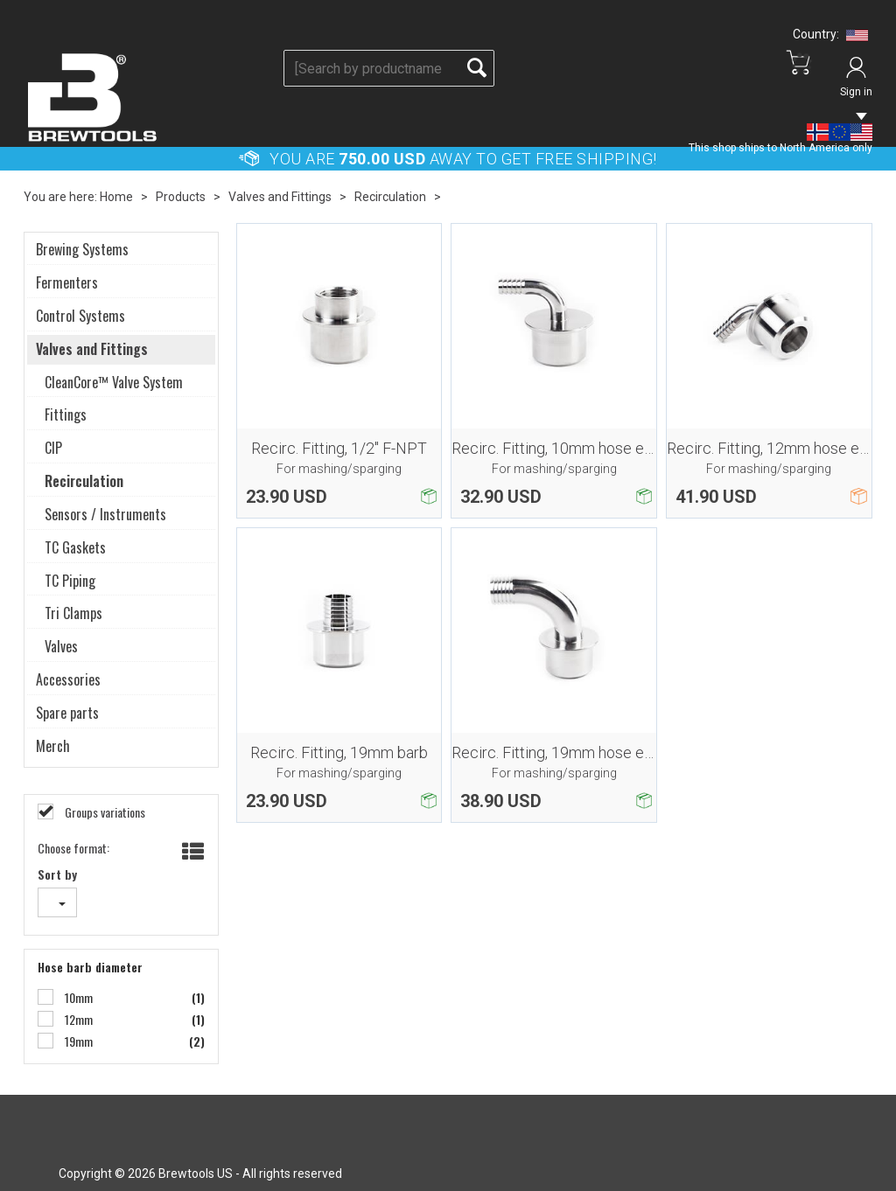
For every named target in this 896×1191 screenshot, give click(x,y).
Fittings (66, 415)
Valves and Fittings (280, 197)
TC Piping (70, 581)
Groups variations (103, 812)
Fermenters (67, 283)
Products (181, 197)
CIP (53, 448)
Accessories (68, 680)
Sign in (856, 92)
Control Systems (80, 316)
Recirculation (390, 197)
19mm (77, 1041)
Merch (53, 746)
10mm (77, 997)
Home (116, 197)
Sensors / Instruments (105, 515)
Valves (61, 647)
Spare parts (67, 713)
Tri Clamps (73, 613)
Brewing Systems (82, 250)
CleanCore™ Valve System (114, 383)
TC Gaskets (75, 548)
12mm (77, 1019)
